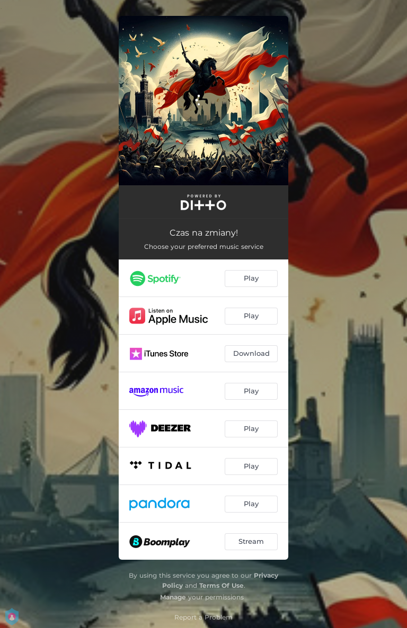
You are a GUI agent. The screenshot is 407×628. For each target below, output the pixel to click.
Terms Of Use (221, 585)
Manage (173, 597)
